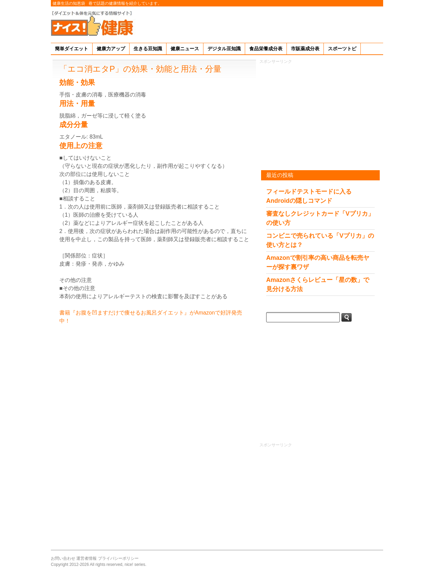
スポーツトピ (342, 48)
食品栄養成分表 (265, 48)
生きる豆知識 (148, 48)
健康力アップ (111, 48)
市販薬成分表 (305, 48)
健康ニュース (185, 48)
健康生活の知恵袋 (69, 3)
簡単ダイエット (71, 48)
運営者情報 (86, 558)
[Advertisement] (259, 23)
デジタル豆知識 (224, 48)
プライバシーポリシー (118, 558)
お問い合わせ (63, 558)
